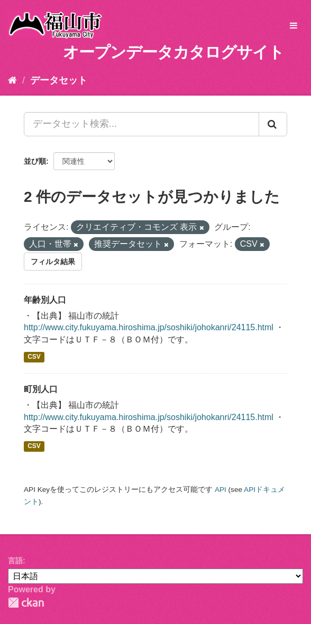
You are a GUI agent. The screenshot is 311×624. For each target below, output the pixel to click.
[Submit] (273, 124)
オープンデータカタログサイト (173, 52)
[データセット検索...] (141, 124)
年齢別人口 (45, 299)
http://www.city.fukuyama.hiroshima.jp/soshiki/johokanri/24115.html (148, 327)
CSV (34, 356)
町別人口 (41, 389)
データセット (58, 80)
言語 (15, 560)
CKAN (26, 602)
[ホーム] (12, 80)
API (220, 489)
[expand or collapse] (293, 26)
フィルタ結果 (53, 261)
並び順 (35, 161)
